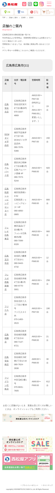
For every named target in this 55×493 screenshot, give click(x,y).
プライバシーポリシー (30, 485)
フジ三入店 (7, 310)
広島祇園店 (7, 338)
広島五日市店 (7, 259)
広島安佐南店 (7, 361)
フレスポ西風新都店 (7, 282)
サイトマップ (48, 485)
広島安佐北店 (7, 108)
